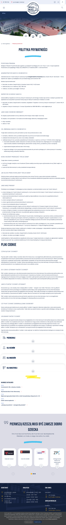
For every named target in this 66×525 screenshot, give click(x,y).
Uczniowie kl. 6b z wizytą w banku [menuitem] (11, 387)
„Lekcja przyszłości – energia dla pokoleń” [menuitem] (14, 405)
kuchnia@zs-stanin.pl (54, 497)
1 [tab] (31, 473)
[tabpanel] (9, 459)
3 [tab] (34, 473)
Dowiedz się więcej (28, 521)
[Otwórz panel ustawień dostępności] (62, 2)
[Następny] (52, 473)
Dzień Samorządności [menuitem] (8, 400)
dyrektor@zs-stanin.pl (54, 510)
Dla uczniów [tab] (9, 347)
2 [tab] (33, 473)
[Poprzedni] (13, 473)
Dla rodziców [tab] (9, 357)
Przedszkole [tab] (9, 337)
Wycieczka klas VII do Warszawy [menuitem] (11, 391)
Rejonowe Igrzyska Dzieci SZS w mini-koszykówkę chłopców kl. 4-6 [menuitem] (21, 396)
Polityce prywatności (52, 519)
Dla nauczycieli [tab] (10, 367)
